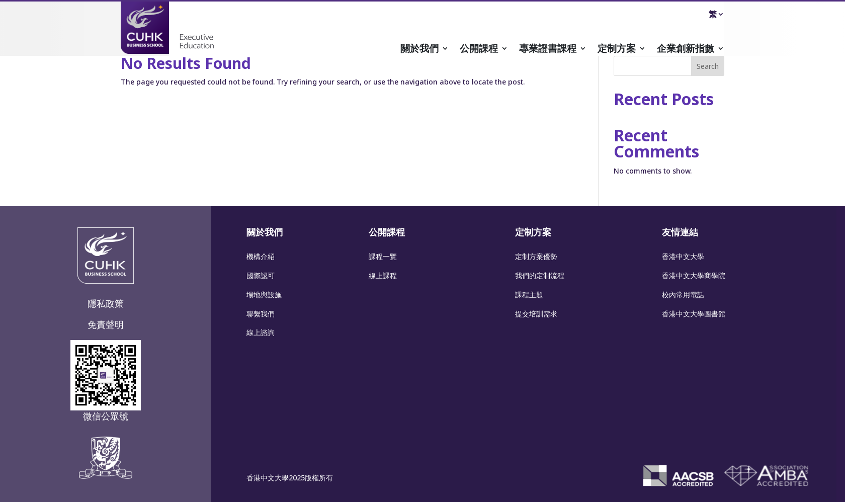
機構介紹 (260, 256)
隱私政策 (106, 303)
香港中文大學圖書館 (693, 313)
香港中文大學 (683, 256)
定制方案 (617, 50)
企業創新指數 (685, 50)
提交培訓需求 (536, 313)
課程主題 (529, 294)
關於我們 (419, 50)
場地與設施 (264, 294)
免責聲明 (106, 324)
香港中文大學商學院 (693, 275)
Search (708, 66)
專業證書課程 (547, 50)
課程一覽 (383, 256)
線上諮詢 (260, 332)
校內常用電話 (683, 294)
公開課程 (479, 50)
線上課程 (383, 275)
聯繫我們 (260, 313)
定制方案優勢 (536, 256)
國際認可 (260, 275)
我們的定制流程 (539, 275)
